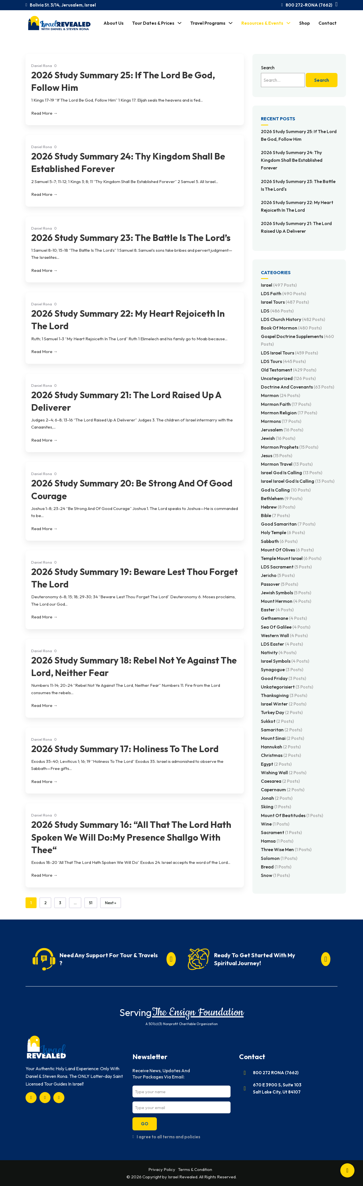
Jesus (276, 455)
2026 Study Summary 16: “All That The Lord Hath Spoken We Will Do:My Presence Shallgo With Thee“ (131, 837)
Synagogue (282, 669)
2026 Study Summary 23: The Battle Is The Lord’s (131, 237)
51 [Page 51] (90, 902)
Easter (277, 609)
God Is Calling (286, 490)
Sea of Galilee (285, 627)
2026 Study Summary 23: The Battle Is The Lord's (298, 185)
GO (144, 1123)
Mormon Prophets (289, 447)
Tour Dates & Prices (153, 23)
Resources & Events (262, 23)
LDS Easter (282, 644)
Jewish (278, 438)
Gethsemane (284, 618)
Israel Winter (283, 704)
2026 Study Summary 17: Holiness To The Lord (125, 748)
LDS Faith (283, 293)
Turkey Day (282, 712)
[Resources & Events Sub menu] (288, 23)
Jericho (278, 575)
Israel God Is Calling (291, 472)
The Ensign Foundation (198, 1012)
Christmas (281, 755)
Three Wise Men (286, 849)
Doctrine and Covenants (297, 387)
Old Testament (288, 370)
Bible (275, 515)
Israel (279, 285)
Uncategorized (288, 378)
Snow (275, 875)
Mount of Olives (287, 550)
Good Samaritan (288, 524)
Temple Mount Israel (291, 558)
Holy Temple (283, 532)
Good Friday (283, 678)
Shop (304, 23)
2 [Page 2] (45, 902)
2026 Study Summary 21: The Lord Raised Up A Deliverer (296, 227)
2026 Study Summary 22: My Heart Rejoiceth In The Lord (297, 206)
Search (268, 67)
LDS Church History (293, 319)
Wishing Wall (283, 772)
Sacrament (281, 832)
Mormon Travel (287, 464)
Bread (276, 867)
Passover (279, 584)
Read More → (44, 113)
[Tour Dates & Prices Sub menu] (179, 23)
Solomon (279, 858)
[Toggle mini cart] (336, 4)
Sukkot (277, 721)
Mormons (281, 421)
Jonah (276, 798)
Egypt (276, 764)
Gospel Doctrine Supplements (297, 340)
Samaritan (281, 729)
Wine (275, 824)
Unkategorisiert (287, 687)
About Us (114, 23)
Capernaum (282, 789)
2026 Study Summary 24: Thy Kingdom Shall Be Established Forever (291, 160)
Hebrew (278, 507)
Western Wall (284, 635)
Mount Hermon (286, 601)
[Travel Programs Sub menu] (230, 23)
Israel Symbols (285, 661)
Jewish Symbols (286, 592)
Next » (110, 902)
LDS (277, 311)
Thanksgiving (284, 695)
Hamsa (277, 841)
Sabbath (279, 541)
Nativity (278, 652)
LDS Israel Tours (289, 353)
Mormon (280, 395)
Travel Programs (207, 23)
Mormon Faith (286, 404)
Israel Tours (285, 302)
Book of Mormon (291, 328)
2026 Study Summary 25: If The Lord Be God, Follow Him (299, 135)
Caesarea (280, 781)
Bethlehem (281, 498)
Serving (135, 1012)
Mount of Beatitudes (292, 815)
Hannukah (281, 747)
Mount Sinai (282, 738)
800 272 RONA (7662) (276, 1072)
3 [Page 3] (60, 902)
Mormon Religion (289, 412)
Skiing (276, 806)
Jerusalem (282, 430)
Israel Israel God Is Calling (297, 481)
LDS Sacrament (286, 567)
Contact (327, 23)
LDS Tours (283, 361)
